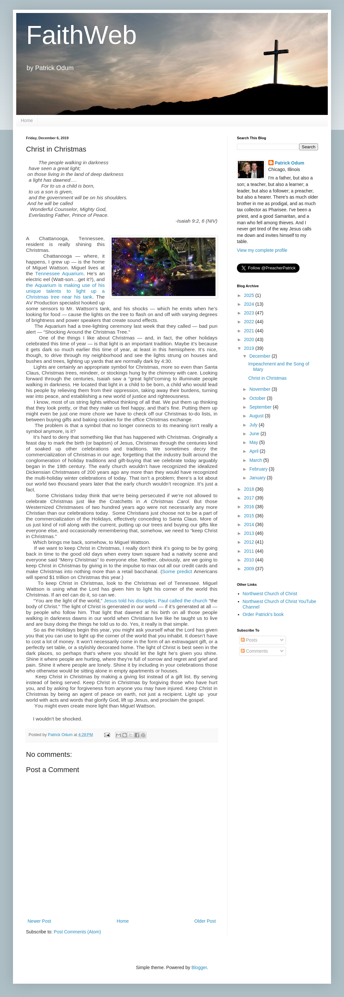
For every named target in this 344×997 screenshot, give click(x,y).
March (256, 460)
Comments (254, 651)
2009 (249, 568)
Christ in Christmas (267, 378)
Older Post (205, 921)
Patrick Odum (289, 163)
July (254, 424)
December (260, 356)
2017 (249, 497)
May (254, 442)
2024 (249, 304)
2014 (249, 524)
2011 (249, 551)
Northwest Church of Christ (270, 593)
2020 (249, 339)
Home (27, 120)
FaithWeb (81, 34)
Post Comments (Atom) (77, 931)
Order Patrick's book (263, 614)
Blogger (199, 967)
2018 (249, 489)
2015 (249, 515)
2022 (249, 321)
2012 (249, 542)
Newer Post (39, 921)
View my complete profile (262, 250)
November (260, 389)
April (254, 451)
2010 (249, 559)
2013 (249, 533)
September (261, 407)
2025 (249, 295)
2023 (249, 312)
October (258, 398)
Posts (249, 640)
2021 (249, 330)
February (259, 469)
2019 (249, 348)
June (254, 433)
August (256, 415)
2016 (249, 506)
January (258, 477)
